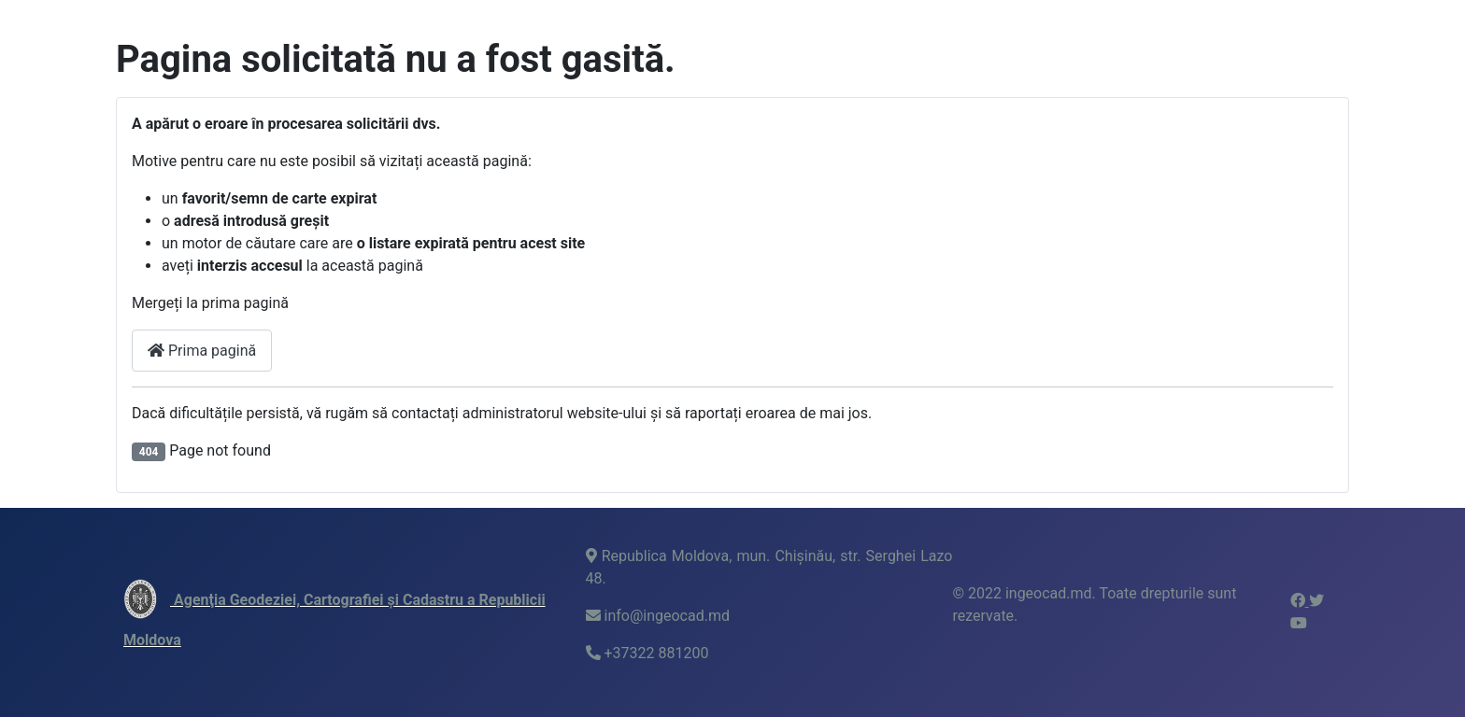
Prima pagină (202, 350)
